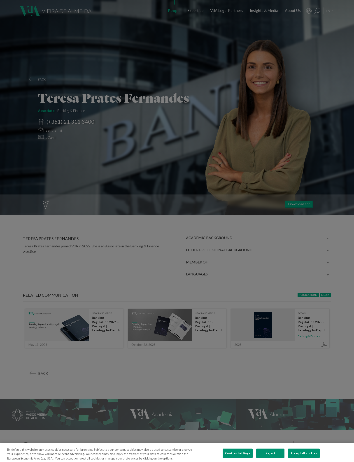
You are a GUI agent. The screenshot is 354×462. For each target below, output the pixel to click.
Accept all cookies (304, 456)
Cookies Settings (237, 456)
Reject (270, 456)
